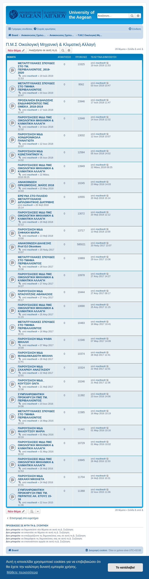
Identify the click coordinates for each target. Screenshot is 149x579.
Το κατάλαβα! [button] (125, 567)
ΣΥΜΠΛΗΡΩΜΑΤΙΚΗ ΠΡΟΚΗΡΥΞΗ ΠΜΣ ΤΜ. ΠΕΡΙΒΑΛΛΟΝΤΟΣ (33, 397)
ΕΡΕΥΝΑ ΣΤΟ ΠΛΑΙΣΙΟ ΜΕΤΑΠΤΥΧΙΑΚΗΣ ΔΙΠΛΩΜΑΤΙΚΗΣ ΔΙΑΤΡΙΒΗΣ (36, 199)
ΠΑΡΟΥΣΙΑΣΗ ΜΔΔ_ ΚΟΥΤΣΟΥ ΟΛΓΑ (31, 382)
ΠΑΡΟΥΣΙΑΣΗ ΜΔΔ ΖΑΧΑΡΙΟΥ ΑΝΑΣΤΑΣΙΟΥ (34, 368)
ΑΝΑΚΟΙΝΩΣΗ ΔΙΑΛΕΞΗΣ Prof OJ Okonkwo (34, 245)
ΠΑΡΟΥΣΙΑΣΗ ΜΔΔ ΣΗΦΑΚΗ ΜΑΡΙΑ (30, 231)
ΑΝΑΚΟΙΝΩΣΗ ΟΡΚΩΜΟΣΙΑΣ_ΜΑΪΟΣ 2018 (36, 183)
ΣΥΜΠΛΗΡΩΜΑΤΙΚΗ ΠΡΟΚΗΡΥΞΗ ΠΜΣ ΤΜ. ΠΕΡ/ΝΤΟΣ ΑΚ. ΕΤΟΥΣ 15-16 (35, 494)
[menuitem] (44, 28)
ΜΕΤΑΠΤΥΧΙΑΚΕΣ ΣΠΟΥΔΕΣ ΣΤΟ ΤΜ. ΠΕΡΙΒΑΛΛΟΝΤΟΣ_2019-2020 (36, 68)
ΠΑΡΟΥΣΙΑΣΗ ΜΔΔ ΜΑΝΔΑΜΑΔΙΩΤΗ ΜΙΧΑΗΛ (35, 354)
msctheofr (32, 76)
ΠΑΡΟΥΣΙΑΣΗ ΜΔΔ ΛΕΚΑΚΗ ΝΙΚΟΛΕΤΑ (31, 477)
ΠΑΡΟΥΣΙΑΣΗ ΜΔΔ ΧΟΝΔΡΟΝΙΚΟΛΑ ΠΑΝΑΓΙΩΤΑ (30, 137)
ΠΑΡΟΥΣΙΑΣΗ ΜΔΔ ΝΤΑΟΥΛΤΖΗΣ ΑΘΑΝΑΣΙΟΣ (35, 293)
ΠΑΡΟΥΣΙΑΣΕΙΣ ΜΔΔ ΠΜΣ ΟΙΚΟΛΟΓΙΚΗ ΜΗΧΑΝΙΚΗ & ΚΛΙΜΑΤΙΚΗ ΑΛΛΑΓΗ (36, 120)
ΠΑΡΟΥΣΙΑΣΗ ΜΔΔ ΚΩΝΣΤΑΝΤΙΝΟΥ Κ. (30, 153)
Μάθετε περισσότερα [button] (22, 572)
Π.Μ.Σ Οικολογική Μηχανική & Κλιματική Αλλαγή (50, 44)
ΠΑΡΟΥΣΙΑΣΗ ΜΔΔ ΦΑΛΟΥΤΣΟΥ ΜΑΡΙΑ (31, 430)
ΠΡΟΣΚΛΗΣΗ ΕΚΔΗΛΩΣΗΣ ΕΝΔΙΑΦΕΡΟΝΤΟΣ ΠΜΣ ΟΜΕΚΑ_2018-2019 (35, 103)
